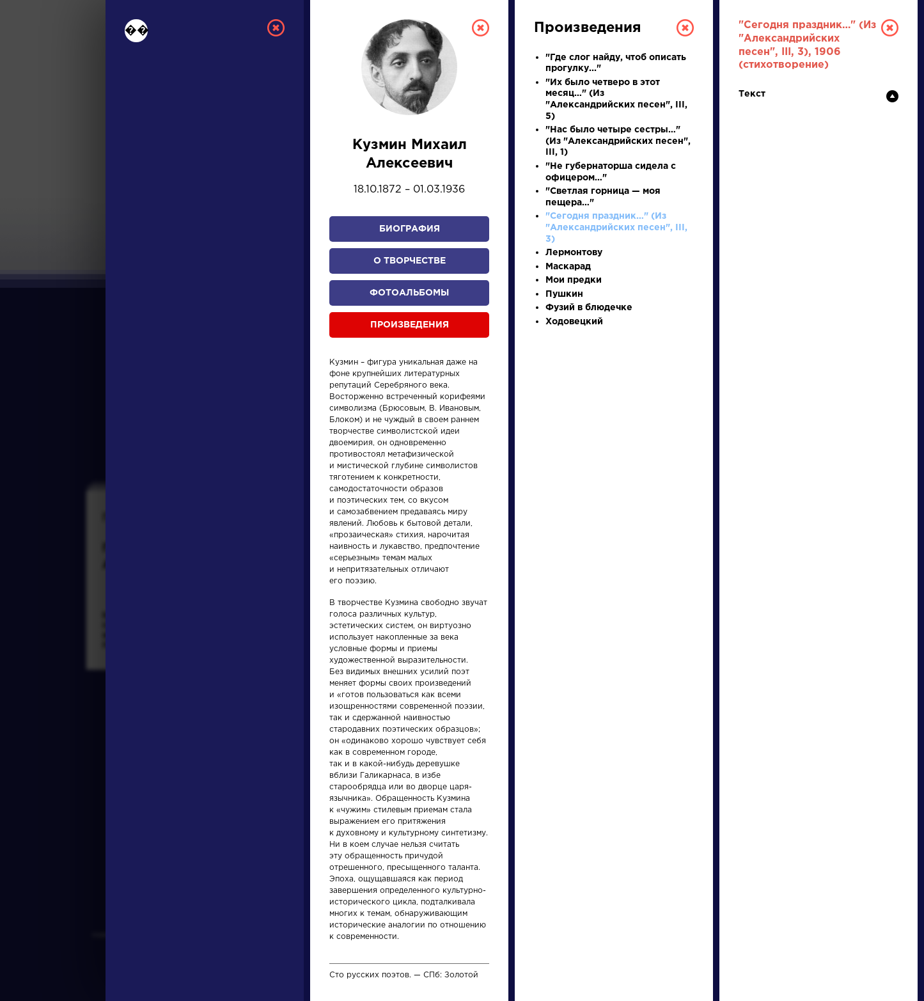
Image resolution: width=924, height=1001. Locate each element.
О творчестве (409, 261)
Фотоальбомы (409, 293)
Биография (409, 229)
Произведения (409, 325)
